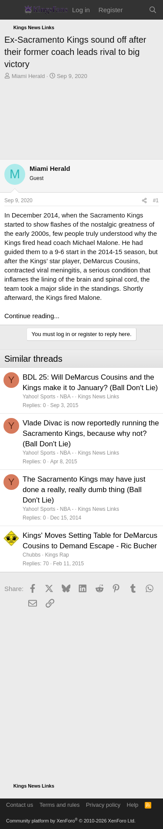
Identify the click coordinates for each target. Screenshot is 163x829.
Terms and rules (60, 805)
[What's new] (135, 10)
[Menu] (12, 10)
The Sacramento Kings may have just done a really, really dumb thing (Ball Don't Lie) (84, 489)
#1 (156, 200)
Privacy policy (103, 805)
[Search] (152, 10)
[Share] (144, 201)
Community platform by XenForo (71, 820)
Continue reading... (32, 315)
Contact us (19, 805)
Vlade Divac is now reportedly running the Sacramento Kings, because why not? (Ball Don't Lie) (91, 433)
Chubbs (31, 555)
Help (133, 805)
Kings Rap (57, 555)
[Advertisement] (81, 122)
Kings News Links (98, 397)
